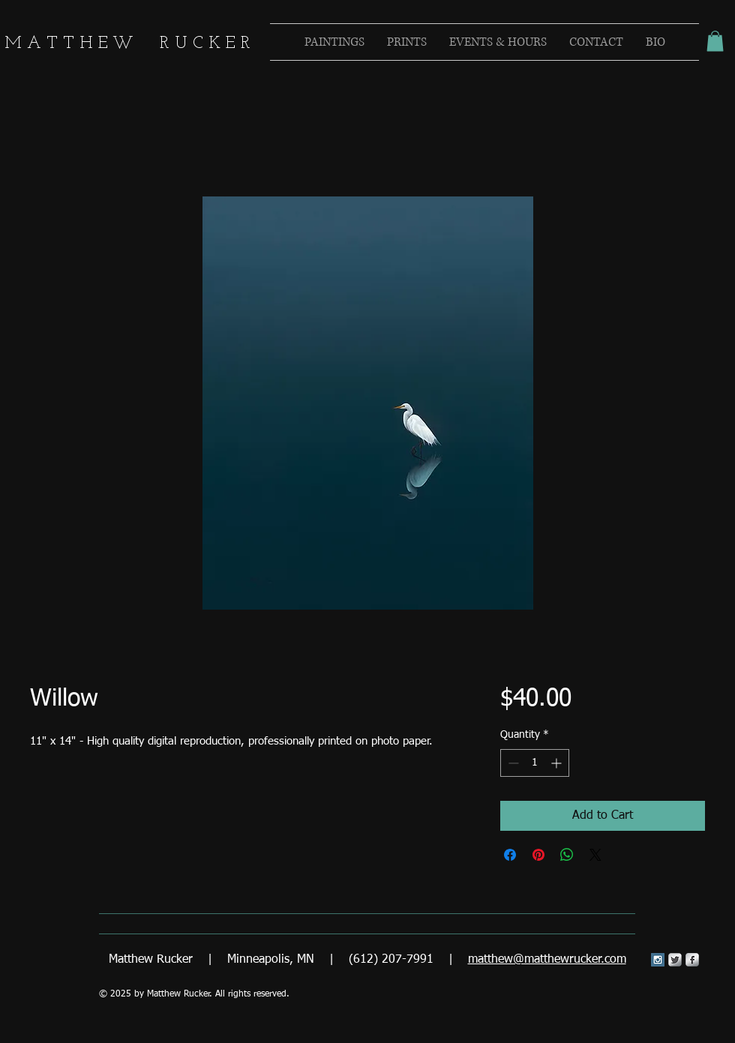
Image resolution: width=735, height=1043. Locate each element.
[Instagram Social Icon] (657, 960)
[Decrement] (511, 763)
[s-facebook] (692, 960)
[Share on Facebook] (510, 855)
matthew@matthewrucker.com (547, 960)
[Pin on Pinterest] (539, 855)
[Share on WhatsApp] (567, 855)
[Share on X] (595, 855)
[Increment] (557, 763)
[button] (715, 41)
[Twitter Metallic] (675, 960)
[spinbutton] (534, 763)
